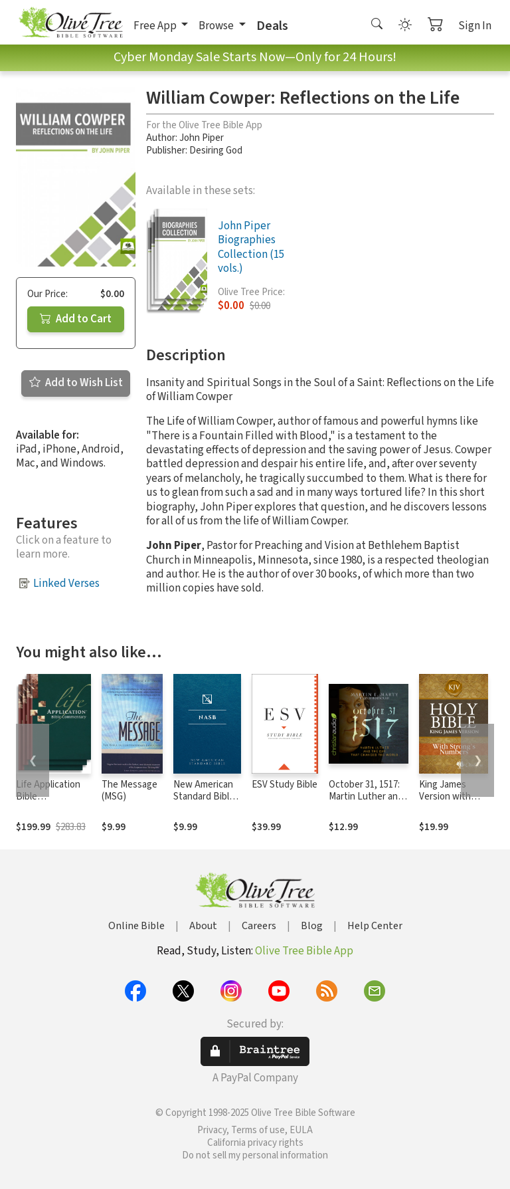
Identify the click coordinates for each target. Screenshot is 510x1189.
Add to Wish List (76, 383)
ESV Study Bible (284, 785)
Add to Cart (76, 319)
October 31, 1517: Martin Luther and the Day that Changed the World (368, 803)
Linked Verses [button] (66, 584)
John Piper (201, 138)
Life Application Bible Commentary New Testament (53, 803)
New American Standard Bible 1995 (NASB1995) (203, 803)
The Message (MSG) (129, 791)
